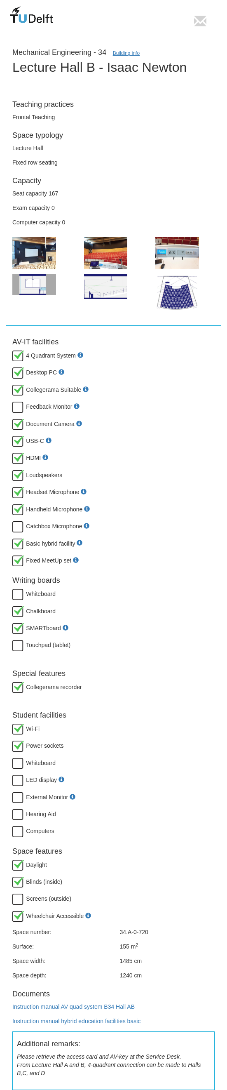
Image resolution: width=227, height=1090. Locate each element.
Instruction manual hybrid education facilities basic (76, 1021)
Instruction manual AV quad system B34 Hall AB (73, 1006)
